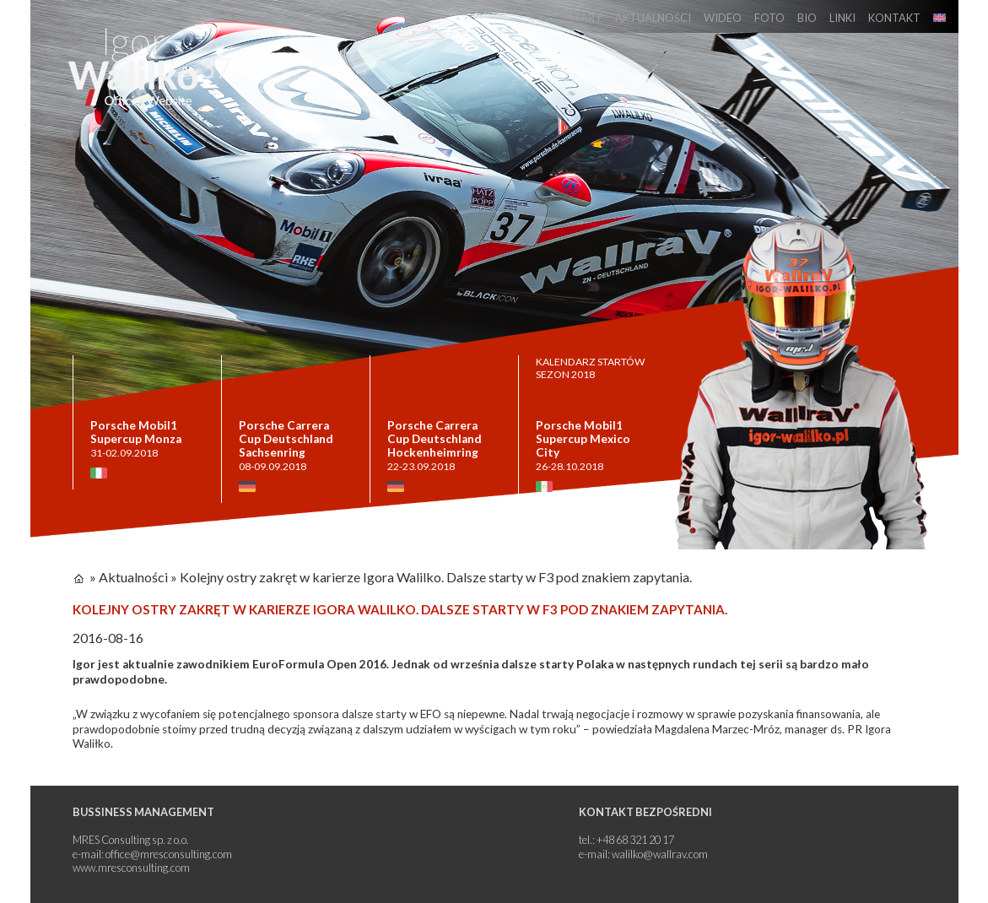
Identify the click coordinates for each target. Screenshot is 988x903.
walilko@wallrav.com (660, 854)
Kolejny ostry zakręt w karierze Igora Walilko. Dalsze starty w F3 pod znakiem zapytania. (436, 577)
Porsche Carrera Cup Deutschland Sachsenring (286, 439)
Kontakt (894, 17)
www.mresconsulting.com (131, 867)
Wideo (723, 17)
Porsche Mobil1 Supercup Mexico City (583, 439)
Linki (842, 17)
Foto (769, 17)
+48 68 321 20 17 (635, 839)
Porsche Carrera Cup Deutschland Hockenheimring (434, 439)
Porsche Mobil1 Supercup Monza (135, 432)
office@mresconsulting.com (168, 854)
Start (585, 17)
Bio (807, 17)
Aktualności (653, 17)
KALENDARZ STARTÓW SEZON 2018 (590, 368)
